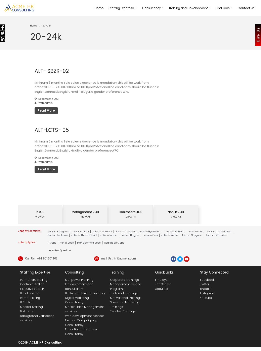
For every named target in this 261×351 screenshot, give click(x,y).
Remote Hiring (30, 298)
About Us (161, 289)
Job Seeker (163, 284)
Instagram (207, 293)
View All (40, 217)
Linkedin (205, 289)
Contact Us (246, 8)
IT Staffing (27, 302)
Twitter (204, 284)
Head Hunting (29, 293)
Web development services (84, 316)
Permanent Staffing (33, 280)
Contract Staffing (32, 284)
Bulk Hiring (27, 311)
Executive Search (32, 289)
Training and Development (188, 8)
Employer (162, 280)
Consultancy (151, 8)
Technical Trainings (123, 293)
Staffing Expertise (121, 8)
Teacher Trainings (122, 311)
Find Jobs (223, 8)
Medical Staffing (31, 307)
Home (99, 8)
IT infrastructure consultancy (85, 293)
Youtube (206, 298)
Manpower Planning (79, 280)
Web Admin (45, 103)
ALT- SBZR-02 (52, 71)
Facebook (207, 280)
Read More (46, 110)
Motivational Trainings (125, 298)
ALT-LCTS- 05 (52, 130)
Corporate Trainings (124, 280)
